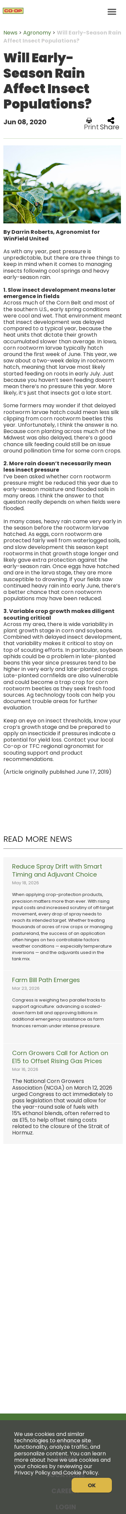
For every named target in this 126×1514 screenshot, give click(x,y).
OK (92, 1485)
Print (91, 123)
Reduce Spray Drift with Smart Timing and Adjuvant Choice (57, 871)
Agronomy (37, 33)
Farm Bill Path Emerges (46, 980)
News (10, 33)
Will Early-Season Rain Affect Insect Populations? (62, 37)
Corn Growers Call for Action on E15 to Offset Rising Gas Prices (60, 1057)
